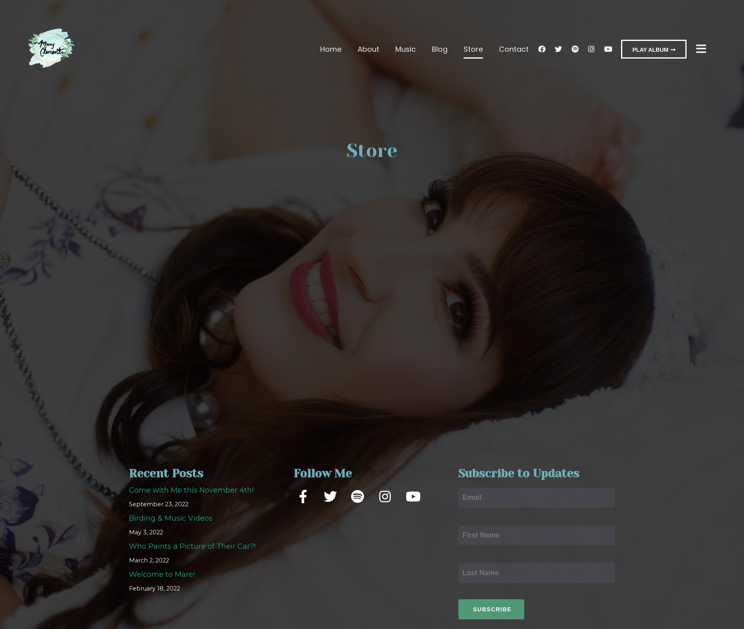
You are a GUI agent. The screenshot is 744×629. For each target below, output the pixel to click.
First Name (478, 521)
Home (330, 49)
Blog (440, 49)
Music (405, 49)
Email (468, 484)
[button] (654, 49)
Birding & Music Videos (171, 521)
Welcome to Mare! (162, 578)
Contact (514, 49)
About (368, 49)
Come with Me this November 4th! (191, 493)
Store (473, 49)
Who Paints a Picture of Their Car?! (192, 550)
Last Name (477, 559)
